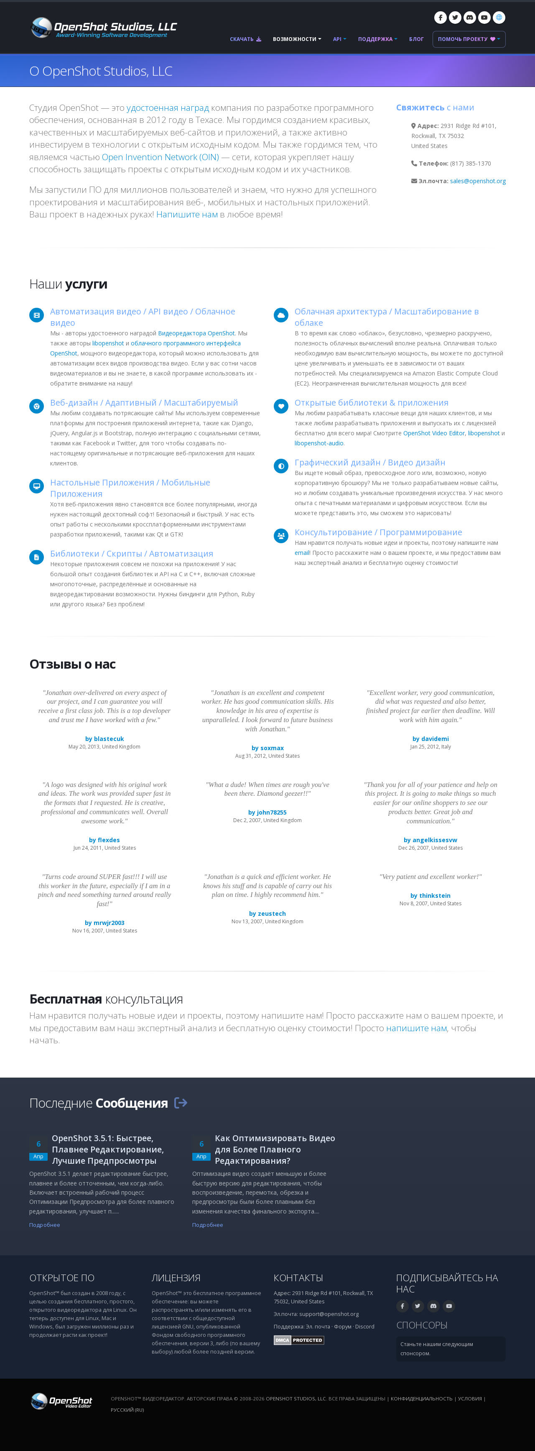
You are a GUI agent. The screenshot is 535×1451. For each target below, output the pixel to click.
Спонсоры (422, 1324)
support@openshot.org (329, 1314)
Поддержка (375, 39)
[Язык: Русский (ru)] (499, 17)
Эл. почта (318, 1326)
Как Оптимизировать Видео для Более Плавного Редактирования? (275, 1149)
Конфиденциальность (422, 1398)
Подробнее (44, 1225)
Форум (343, 1326)
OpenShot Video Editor (434, 433)
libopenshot (108, 343)
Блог (416, 39)
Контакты (299, 1277)
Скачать (245, 39)
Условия (470, 1398)
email (302, 553)
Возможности (294, 39)
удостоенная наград (168, 107)
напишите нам (416, 1028)
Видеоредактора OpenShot (196, 333)
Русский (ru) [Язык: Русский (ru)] (127, 1410)
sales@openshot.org (478, 181)
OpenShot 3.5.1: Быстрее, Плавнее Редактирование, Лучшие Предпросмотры (108, 1149)
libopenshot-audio (319, 443)
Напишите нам (187, 214)
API (337, 39)
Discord (364, 1326)
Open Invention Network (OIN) (160, 157)
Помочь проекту (466, 39)
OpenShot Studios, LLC (296, 1398)
